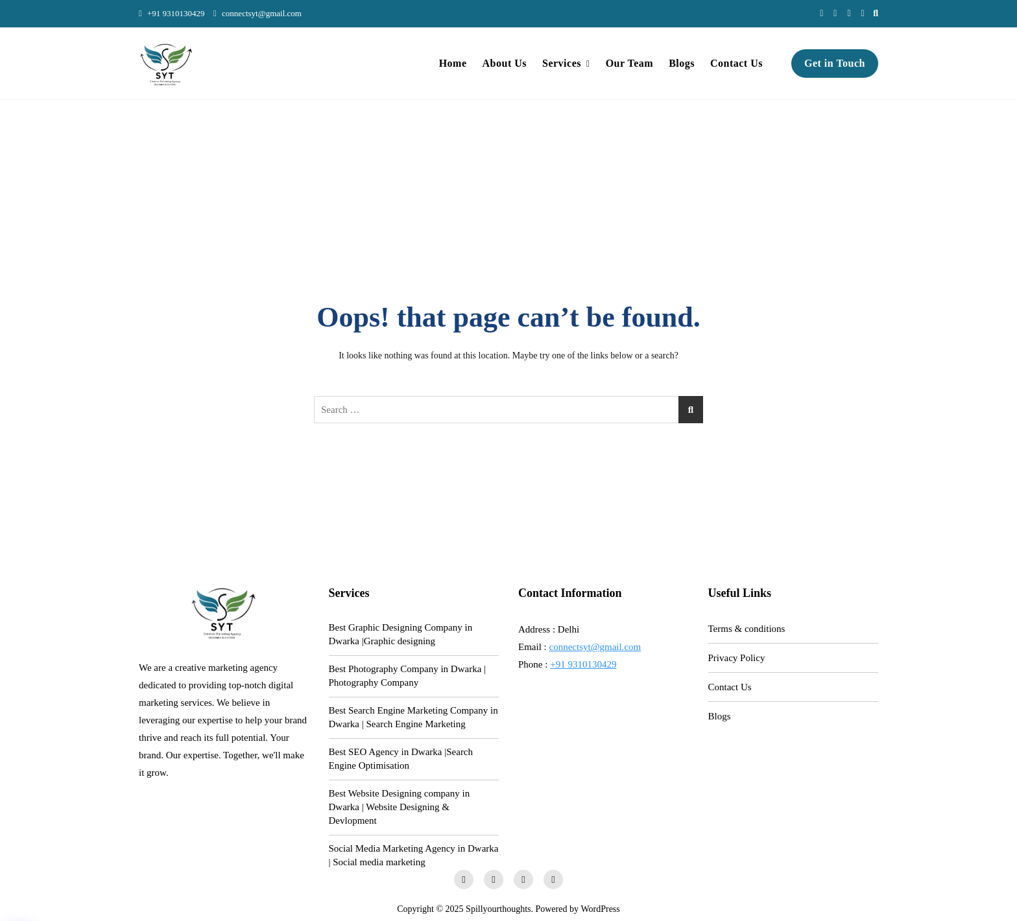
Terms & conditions (746, 629)
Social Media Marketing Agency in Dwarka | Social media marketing (414, 855)
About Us (505, 63)
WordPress (599, 909)
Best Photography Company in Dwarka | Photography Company (407, 676)
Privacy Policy (736, 658)
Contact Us (736, 63)
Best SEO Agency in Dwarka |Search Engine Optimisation (401, 759)
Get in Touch (834, 63)
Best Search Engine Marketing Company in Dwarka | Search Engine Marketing (413, 717)
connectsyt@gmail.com (257, 13)
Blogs (682, 63)
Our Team (630, 63)
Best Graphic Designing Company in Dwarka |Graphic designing (401, 634)
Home (453, 63)
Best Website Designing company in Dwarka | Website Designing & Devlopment (399, 807)
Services (561, 63)
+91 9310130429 (172, 13)
